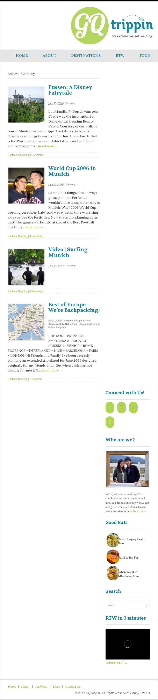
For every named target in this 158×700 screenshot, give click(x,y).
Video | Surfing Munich (67, 252)
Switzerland (93, 324)
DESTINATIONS (86, 55)
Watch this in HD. (116, 662)
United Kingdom (57, 327)
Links (56, 686)
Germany (71, 103)
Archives (41, 686)
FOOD (144, 55)
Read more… (47, 146)
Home (12, 686)
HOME (22, 55)
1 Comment (35, 379)
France (87, 320)
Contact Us (72, 686)
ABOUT (49, 55)
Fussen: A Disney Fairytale (70, 90)
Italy (61, 324)
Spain (83, 324)
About (25, 686)
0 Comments (36, 155)
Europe (78, 320)
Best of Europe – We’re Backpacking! (74, 307)
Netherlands (71, 324)
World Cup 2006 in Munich (72, 171)
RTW (120, 55)
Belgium (68, 320)
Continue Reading (17, 155)
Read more (139, 511)
